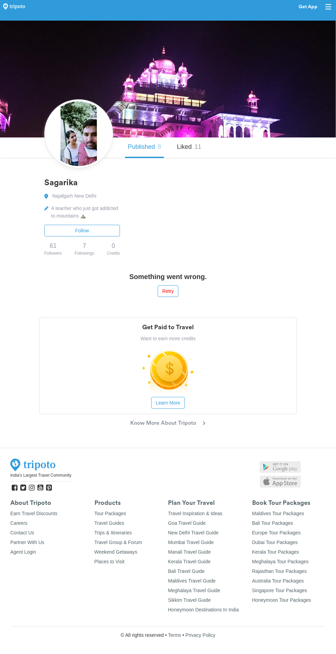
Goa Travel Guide (187, 523)
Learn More (168, 403)
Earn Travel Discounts (33, 513)
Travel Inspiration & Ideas (195, 513)
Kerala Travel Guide (189, 561)
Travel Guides (109, 523)
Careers (18, 523)
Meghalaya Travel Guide (194, 590)
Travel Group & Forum (118, 542)
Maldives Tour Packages (278, 513)
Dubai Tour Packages (275, 542)
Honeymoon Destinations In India (203, 609)
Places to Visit (109, 561)
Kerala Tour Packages (275, 552)
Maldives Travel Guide (192, 581)
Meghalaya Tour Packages (280, 561)
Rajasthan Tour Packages (279, 571)
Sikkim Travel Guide (189, 600)
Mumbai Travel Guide (191, 542)
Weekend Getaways (115, 552)
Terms (174, 635)
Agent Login (23, 552)
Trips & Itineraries (113, 532)
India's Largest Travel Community (40, 475)
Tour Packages (110, 513)
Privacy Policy (200, 635)
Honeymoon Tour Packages (281, 600)
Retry (167, 291)
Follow (82, 230)
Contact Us (22, 532)
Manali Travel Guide (189, 552)
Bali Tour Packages (272, 523)
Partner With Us (27, 542)
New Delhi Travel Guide (193, 532)
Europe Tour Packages (276, 532)
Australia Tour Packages (278, 581)
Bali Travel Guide (186, 571)
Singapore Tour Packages (279, 590)
